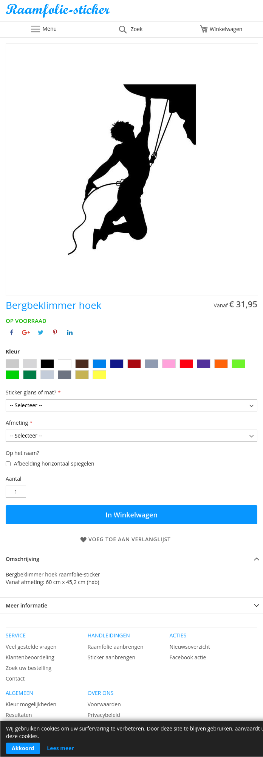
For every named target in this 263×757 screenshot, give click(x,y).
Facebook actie (188, 657)
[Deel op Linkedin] (70, 332)
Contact (15, 678)
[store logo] (131, 13)
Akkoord (23, 748)
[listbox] (131, 370)
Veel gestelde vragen (31, 646)
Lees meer (60, 748)
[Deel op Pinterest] (55, 332)
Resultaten (19, 714)
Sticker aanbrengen (111, 657)
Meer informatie (26, 605)
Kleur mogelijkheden (31, 704)
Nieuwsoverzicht (190, 646)
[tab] (131, 559)
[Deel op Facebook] (11, 332)
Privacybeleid (104, 714)
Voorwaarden (104, 704)
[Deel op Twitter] (40, 332)
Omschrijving (22, 558)
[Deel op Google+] (26, 332)
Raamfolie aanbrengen (116, 646)
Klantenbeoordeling (30, 657)
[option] (12, 363)
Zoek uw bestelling (28, 667)
